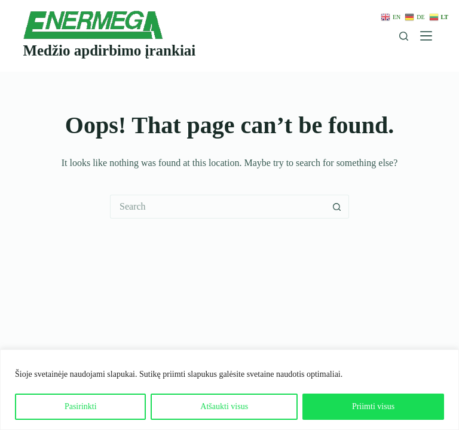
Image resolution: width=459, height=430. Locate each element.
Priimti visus (373, 406)
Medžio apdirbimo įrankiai (109, 50)
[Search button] (337, 207)
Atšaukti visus (224, 406)
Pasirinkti (81, 406)
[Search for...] (217, 207)
